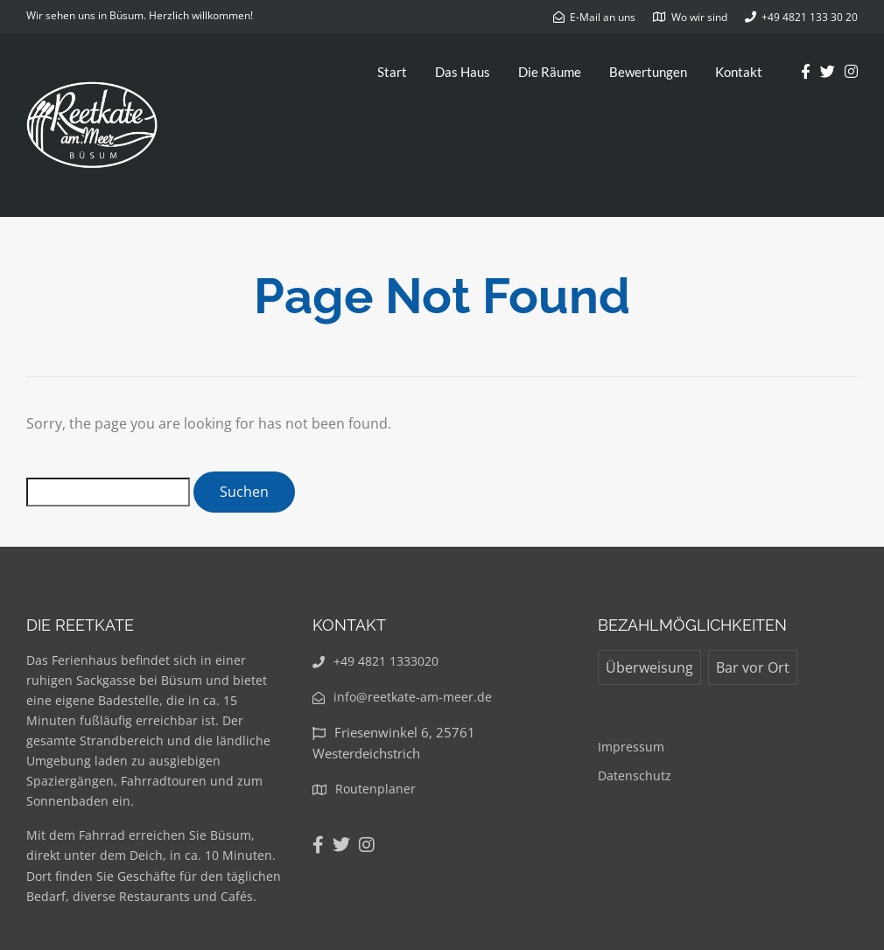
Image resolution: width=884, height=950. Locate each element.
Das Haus (462, 72)
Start (392, 72)
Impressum (631, 746)
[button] (847, 24)
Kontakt (738, 72)
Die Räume (549, 72)
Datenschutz (634, 775)
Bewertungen (648, 72)
